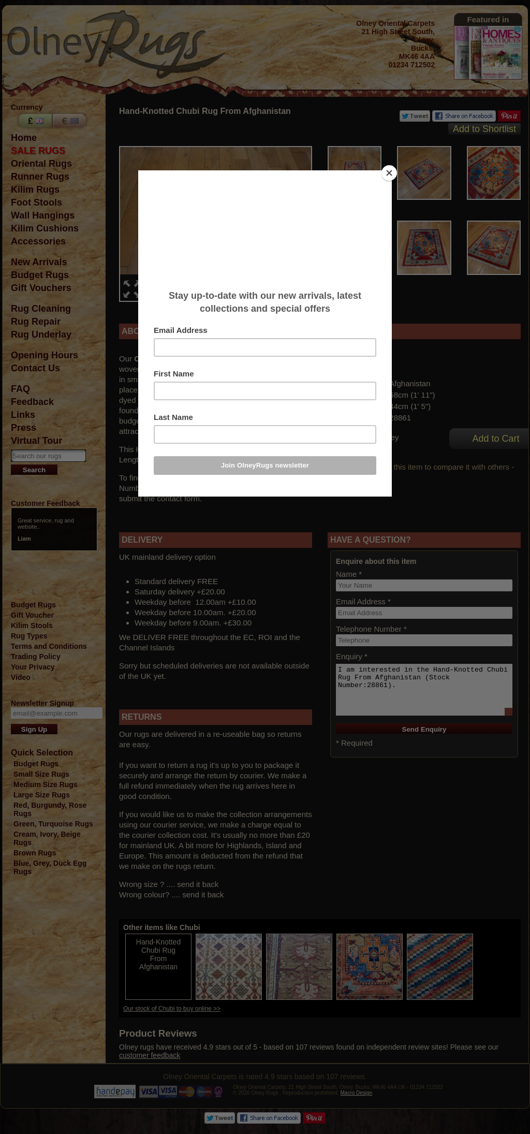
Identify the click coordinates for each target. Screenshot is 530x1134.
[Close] (389, 173)
